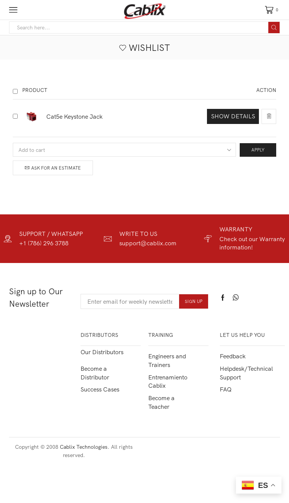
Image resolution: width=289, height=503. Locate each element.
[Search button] (274, 27)
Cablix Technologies (84, 446)
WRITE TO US (138, 233)
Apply (258, 150)
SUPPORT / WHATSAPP (51, 233)
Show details (233, 116)
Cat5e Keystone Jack (74, 116)
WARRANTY (235, 229)
